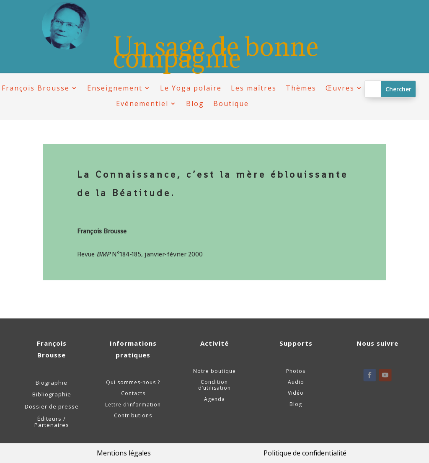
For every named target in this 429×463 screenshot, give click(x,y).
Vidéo (296, 392)
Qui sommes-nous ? (133, 382)
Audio (296, 381)
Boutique (231, 103)
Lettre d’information (133, 404)
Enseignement (114, 88)
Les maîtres (254, 88)
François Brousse (36, 88)
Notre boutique (214, 371)
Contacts (133, 393)
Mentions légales (124, 453)
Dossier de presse (52, 406)
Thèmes (301, 88)
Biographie (51, 382)
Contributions (133, 415)
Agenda (214, 399)
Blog (195, 103)
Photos (295, 371)
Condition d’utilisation (214, 384)
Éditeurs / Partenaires (51, 422)
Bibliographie (51, 394)
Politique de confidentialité (305, 453)
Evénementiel (142, 103)
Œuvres (340, 88)
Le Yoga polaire (191, 88)
